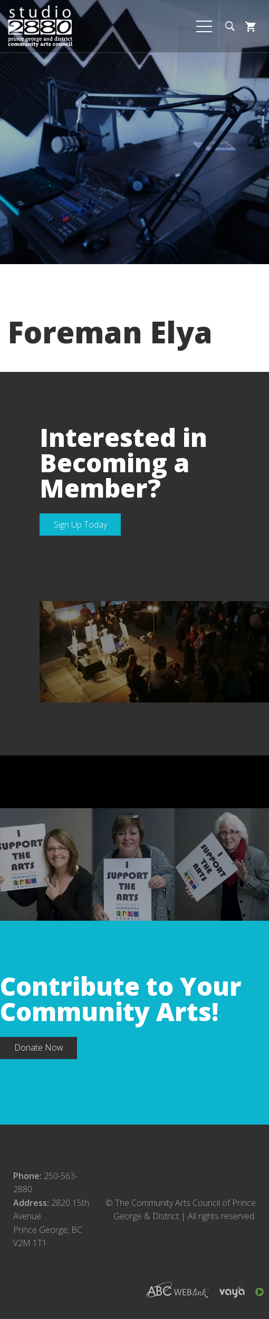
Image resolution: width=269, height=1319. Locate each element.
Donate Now (38, 1047)
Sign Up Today (80, 524)
